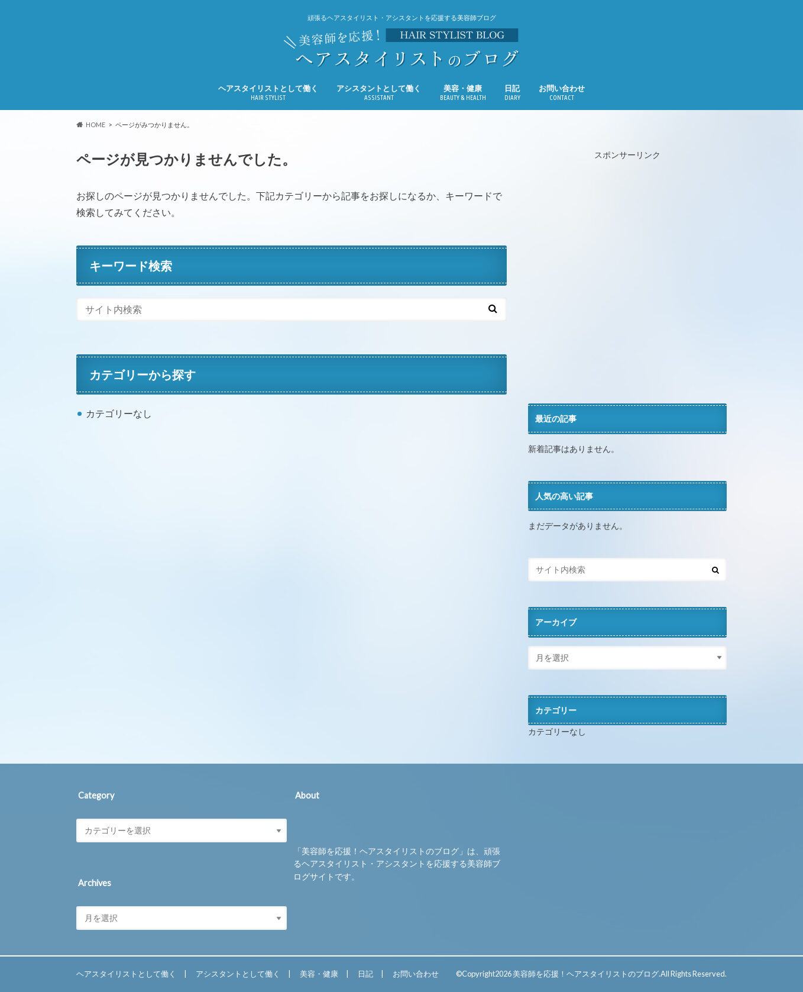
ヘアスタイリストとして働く (268, 92)
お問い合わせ (562, 92)
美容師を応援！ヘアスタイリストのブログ (586, 973)
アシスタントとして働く (378, 92)
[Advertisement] (627, 283)
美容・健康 (463, 92)
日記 (512, 92)
